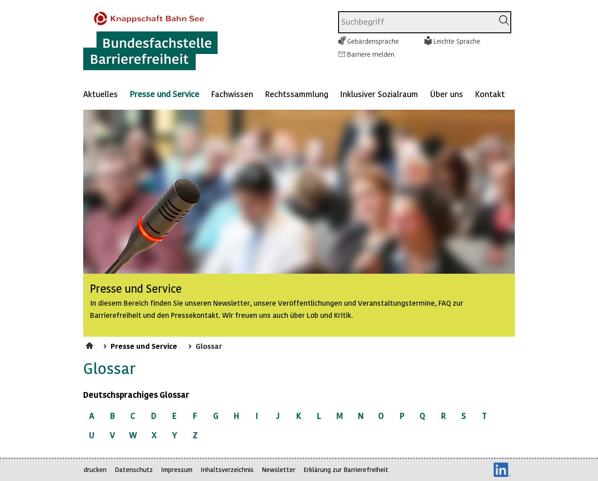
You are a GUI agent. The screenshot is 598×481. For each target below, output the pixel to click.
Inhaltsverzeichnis (227, 469)
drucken (95, 469)
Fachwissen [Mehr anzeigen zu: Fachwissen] (232, 93)
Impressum (176, 469)
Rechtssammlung (296, 93)
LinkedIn (502, 470)
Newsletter (278, 469)
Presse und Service (164, 93)
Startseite (90, 344)
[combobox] (416, 22)
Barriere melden (370, 54)
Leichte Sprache (456, 41)
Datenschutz (134, 469)
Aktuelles (100, 93)
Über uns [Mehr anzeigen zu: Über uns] (446, 93)
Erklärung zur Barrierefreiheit (345, 469)
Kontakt (490, 93)
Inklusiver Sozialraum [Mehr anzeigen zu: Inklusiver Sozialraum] (379, 93)
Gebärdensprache (373, 41)
